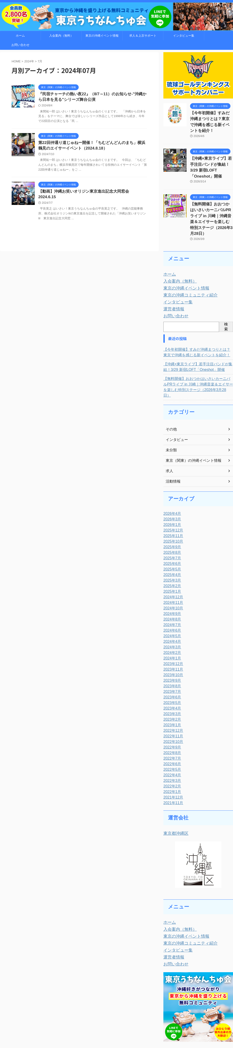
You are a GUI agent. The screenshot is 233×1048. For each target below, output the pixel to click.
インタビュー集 (183, 35)
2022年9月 (171, 711)
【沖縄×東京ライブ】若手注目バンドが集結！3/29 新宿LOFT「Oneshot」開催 (210, 155)
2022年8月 (171, 717)
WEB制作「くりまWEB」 (163, 1022)
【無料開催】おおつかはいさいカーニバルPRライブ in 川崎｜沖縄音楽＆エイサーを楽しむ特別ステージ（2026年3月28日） (211, 198)
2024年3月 (171, 611)
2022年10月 (172, 706)
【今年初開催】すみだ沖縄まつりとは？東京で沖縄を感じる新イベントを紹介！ (211, 118)
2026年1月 (171, 489)
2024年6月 (171, 594)
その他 (170, 393)
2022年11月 (172, 700)
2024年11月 (172, 567)
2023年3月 (171, 678)
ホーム (20, 35)
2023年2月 (171, 683)
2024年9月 (171, 578)
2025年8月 (171, 517)
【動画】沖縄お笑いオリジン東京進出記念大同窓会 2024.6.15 (89, 193)
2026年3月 (171, 483)
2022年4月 (171, 739)
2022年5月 (171, 734)
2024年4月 (171, 606)
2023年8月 (171, 650)
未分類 (170, 414)
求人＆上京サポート (142, 35)
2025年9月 (171, 511)
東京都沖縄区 (173, 797)
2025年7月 (171, 522)
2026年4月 (171, 478)
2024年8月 (171, 583)
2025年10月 (172, 505)
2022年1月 (171, 756)
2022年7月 (171, 722)
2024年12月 (172, 561)
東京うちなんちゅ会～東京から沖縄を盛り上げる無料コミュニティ (116, 1033)
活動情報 (172, 445)
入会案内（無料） (61, 35)
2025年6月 (171, 528)
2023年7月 (171, 656)
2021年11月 (172, 767)
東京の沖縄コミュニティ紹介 (186, 267)
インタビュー (175, 404)
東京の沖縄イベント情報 (102, 35)
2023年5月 (171, 667)
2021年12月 (172, 761)
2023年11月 (172, 633)
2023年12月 (172, 628)
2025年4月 (171, 539)
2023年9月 (171, 645)
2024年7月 (171, 589)
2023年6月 (171, 661)
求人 (169, 435)
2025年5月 (171, 533)
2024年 (29, 61)
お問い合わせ (20, 45)
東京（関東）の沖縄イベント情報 (190, 425)
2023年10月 (172, 639)
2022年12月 (172, 695)
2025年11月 (172, 500)
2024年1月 (171, 622)
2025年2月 (171, 550)
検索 (226, 296)
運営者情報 (172, 280)
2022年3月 (171, 745)
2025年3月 (171, 544)
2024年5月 (171, 600)
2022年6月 (171, 728)
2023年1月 (171, 689)
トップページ (62, 1022)
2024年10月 (172, 572)
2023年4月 (171, 672)
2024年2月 (171, 617)
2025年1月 (171, 555)
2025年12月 (172, 494)
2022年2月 (171, 750)
